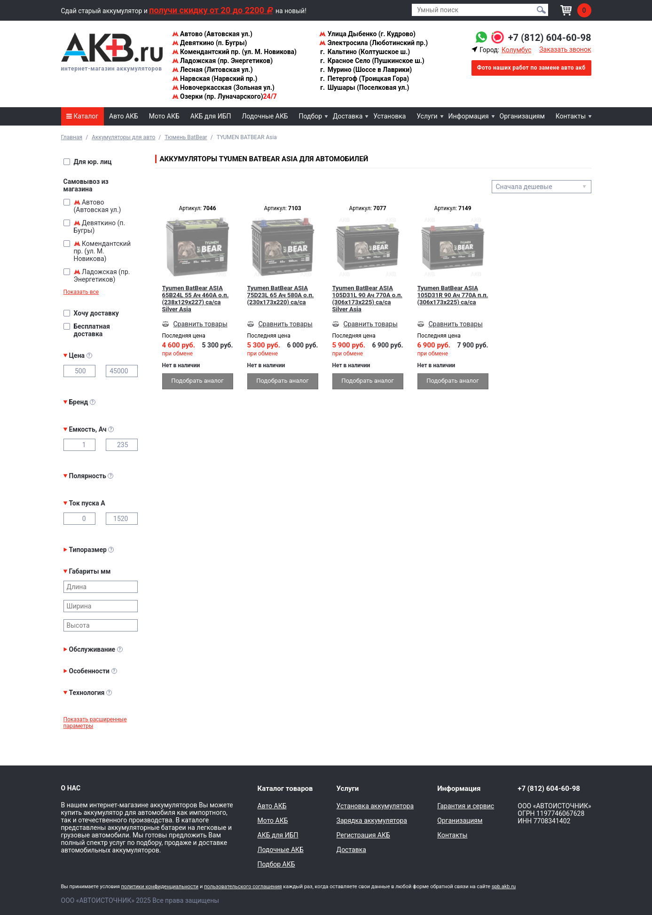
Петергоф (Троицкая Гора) (364, 78)
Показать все (81, 292)
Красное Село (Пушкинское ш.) (371, 60)
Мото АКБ (164, 116)
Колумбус (516, 50)
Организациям (522, 116)
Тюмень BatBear (186, 137)
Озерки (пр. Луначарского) (224, 96)
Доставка (347, 116)
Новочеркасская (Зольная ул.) (223, 87)
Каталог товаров (285, 788)
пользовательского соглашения (243, 886)
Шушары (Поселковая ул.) (364, 87)
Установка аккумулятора (375, 806)
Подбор (310, 116)
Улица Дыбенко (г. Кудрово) (367, 34)
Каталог (82, 116)
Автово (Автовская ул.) (212, 34)
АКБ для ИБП (210, 116)
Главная (72, 137)
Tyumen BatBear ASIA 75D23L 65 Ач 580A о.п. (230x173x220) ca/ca (280, 295)
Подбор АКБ (276, 864)
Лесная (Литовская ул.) (212, 69)
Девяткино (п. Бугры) (209, 43)
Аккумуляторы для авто (123, 137)
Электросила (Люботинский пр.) (373, 43)
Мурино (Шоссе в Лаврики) (365, 69)
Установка (389, 116)
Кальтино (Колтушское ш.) (364, 51)
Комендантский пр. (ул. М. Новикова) (234, 51)
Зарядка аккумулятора (372, 820)
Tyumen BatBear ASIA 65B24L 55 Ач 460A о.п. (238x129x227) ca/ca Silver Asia (195, 298)
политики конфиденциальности (159, 886)
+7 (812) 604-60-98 (549, 37)
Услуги (426, 116)
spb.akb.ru (504, 886)
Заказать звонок (565, 49)
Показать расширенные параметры (95, 722)
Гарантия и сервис (465, 806)
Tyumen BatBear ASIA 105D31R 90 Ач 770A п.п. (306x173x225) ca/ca (452, 295)
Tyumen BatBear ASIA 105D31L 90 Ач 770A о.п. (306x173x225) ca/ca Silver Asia (367, 298)
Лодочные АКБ (265, 116)
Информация (468, 116)
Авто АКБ (123, 116)
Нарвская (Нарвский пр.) (215, 78)
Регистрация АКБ (363, 835)
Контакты (571, 116)
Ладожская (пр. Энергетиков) (222, 60)
